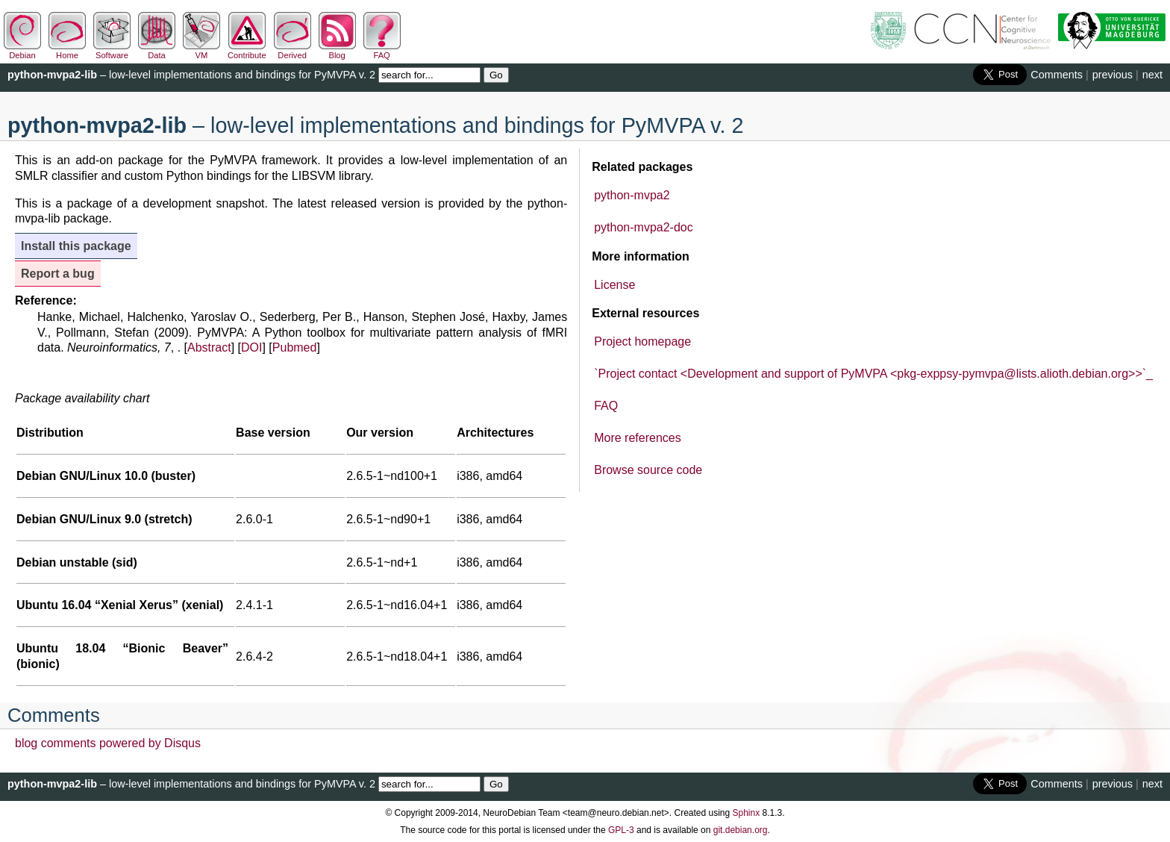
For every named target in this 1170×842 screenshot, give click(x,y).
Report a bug (58, 273)
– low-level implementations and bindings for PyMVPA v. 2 (191, 75)
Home (67, 51)
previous (1112, 75)
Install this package (76, 246)
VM (201, 51)
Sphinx (746, 813)
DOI (251, 347)
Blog (337, 51)
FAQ (382, 51)
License (614, 284)
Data (156, 51)
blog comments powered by (108, 743)
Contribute (247, 51)
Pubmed (294, 347)
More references (637, 437)
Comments (1056, 75)
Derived (292, 51)
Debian (22, 51)
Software (112, 51)
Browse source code (648, 470)
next (1152, 75)
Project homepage (642, 341)
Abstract (209, 347)
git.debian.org (740, 830)
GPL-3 (621, 830)
